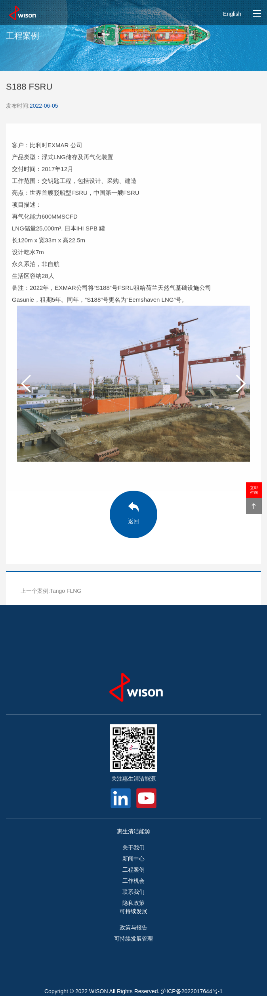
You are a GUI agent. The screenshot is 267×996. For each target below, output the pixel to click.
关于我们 (133, 847)
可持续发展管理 (133, 938)
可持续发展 (133, 911)
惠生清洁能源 (133, 831)
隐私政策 (133, 903)
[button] (240, 384)
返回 (133, 521)
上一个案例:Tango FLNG (51, 591)
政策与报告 (133, 927)
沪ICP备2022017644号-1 (192, 991)
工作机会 (133, 881)
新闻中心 (133, 858)
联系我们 (133, 892)
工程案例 (133, 870)
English (232, 14)
